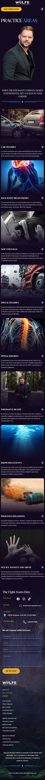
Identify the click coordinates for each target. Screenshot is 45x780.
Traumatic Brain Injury (15, 200)
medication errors (8, 737)
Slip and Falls (9, 251)
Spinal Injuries (10, 358)
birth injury (6, 709)
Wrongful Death (11, 411)
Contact (5, 698)
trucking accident (8, 732)
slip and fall (6, 740)
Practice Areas (7, 694)
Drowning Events (11, 465)
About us (5, 691)
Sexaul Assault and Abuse (16, 569)
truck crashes (7, 706)
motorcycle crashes (9, 729)
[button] (42, 9)
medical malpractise (9, 720)
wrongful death (8, 723)
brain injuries (6, 726)
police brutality (8, 712)
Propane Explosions (13, 518)
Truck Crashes (10, 304)
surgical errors (7, 747)
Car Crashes (8, 149)
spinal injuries (7, 715)
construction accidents (10, 744)
